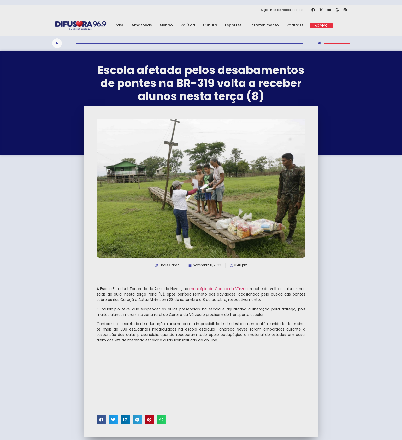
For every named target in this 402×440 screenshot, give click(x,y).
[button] (101, 419)
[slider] (189, 43)
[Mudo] (319, 43)
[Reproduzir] (57, 43)
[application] (201, 43)
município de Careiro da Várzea (218, 288)
